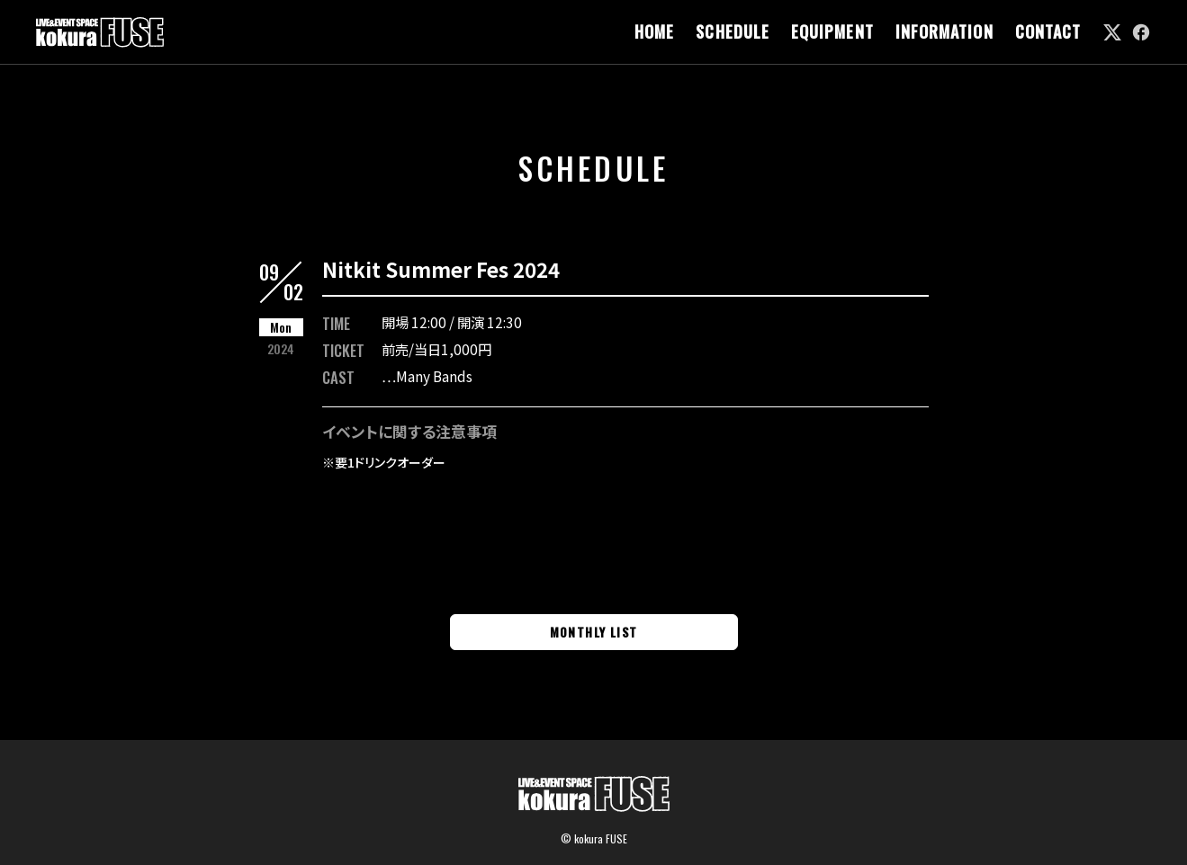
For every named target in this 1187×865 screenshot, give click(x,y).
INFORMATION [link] (944, 32)
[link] (1112, 32)
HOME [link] (654, 32)
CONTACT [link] (1048, 32)
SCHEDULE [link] (732, 32)
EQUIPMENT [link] (832, 32)
